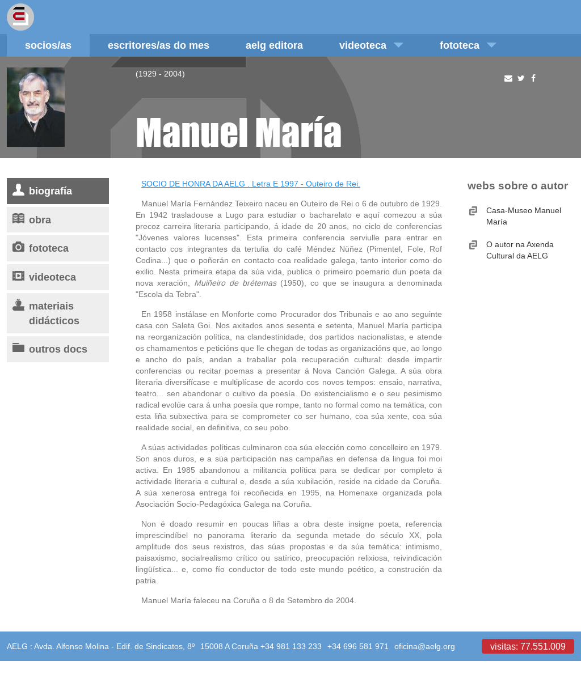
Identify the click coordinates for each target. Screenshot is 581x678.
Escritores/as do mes (158, 45)
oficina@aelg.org (424, 646)
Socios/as (48, 45)
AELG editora (274, 45)
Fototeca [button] (468, 45)
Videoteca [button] (371, 45)
